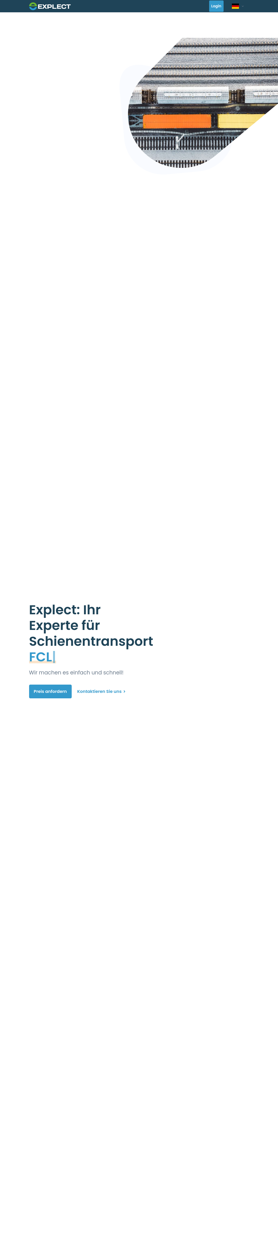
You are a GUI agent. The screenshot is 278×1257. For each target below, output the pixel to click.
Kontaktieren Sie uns (101, 691)
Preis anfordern (50, 691)
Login (216, 6)
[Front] (50, 6)
